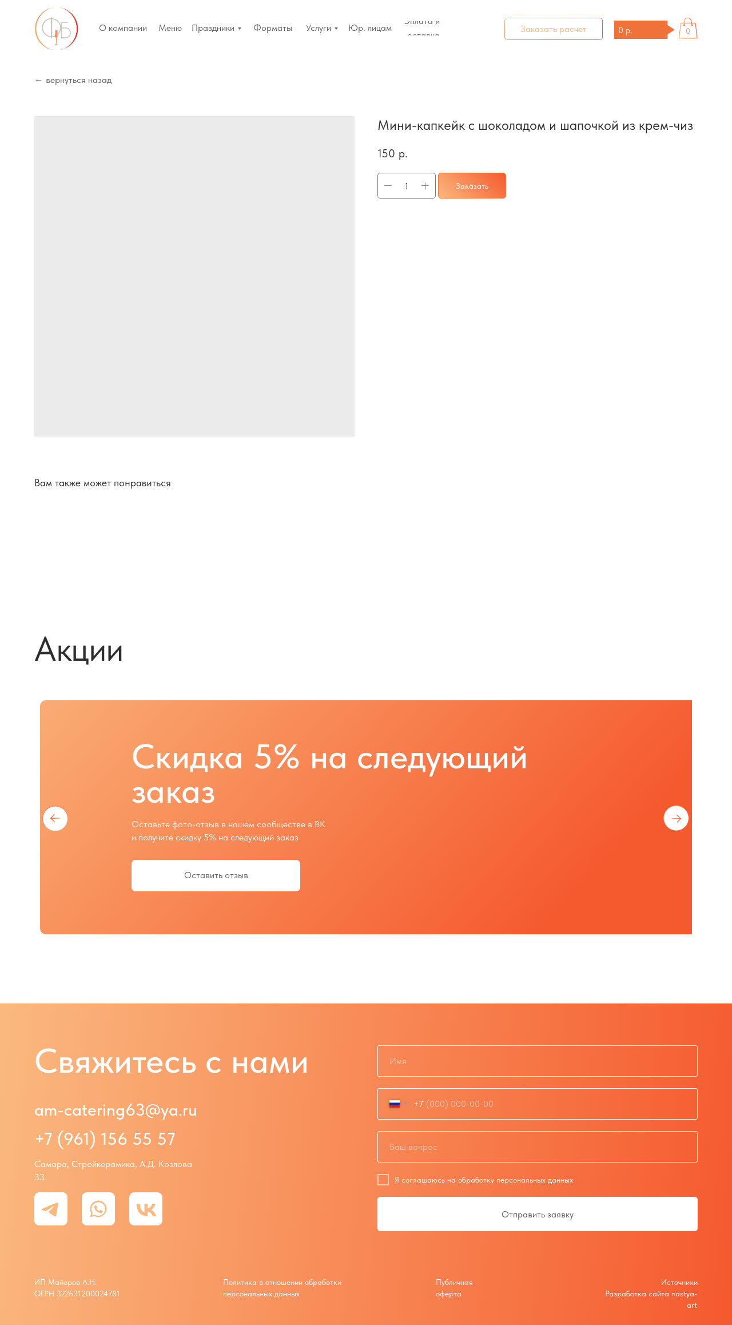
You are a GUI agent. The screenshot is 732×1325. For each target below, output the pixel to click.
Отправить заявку (538, 1214)
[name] (537, 1061)
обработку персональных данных (515, 1179)
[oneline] (537, 1147)
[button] (553, 29)
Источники (679, 1282)
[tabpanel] (366, 817)
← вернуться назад (73, 79)
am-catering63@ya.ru (115, 1109)
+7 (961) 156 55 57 (105, 1138)
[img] (56, 28)
